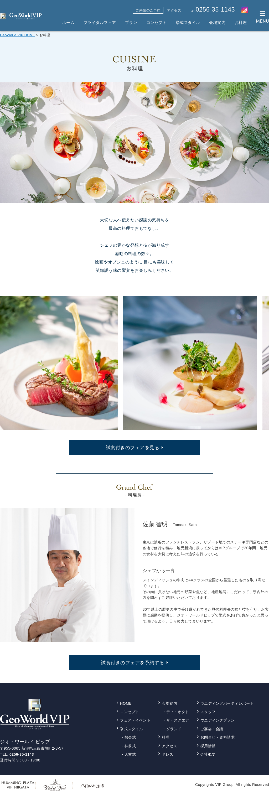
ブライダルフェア (100, 22)
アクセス (174, 10)
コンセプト (156, 22)
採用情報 (208, 746)
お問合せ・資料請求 (217, 737)
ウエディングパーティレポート (227, 703)
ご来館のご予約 (148, 10)
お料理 (241, 22)
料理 (165, 737)
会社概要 (208, 754)
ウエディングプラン (217, 720)
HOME (126, 703)
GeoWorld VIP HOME (17, 35)
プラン (131, 22)
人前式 (130, 754)
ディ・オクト (177, 712)
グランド (174, 729)
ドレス (167, 754)
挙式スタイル (188, 22)
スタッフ (208, 712)
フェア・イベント (135, 720)
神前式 (130, 746)
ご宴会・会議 (211, 729)
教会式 (130, 737)
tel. (212, 10)
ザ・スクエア (177, 720)
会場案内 (217, 22)
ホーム (68, 22)
